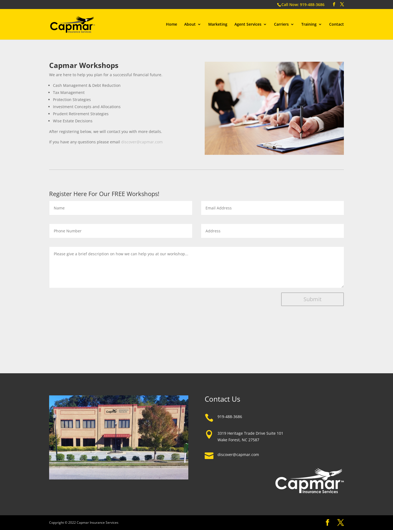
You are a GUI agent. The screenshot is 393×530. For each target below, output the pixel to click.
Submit (312, 299)
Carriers (281, 24)
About (190, 24)
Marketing (217, 24)
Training (309, 24)
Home (171, 24)
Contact (336, 24)
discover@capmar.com (142, 141)
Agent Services (247, 24)
